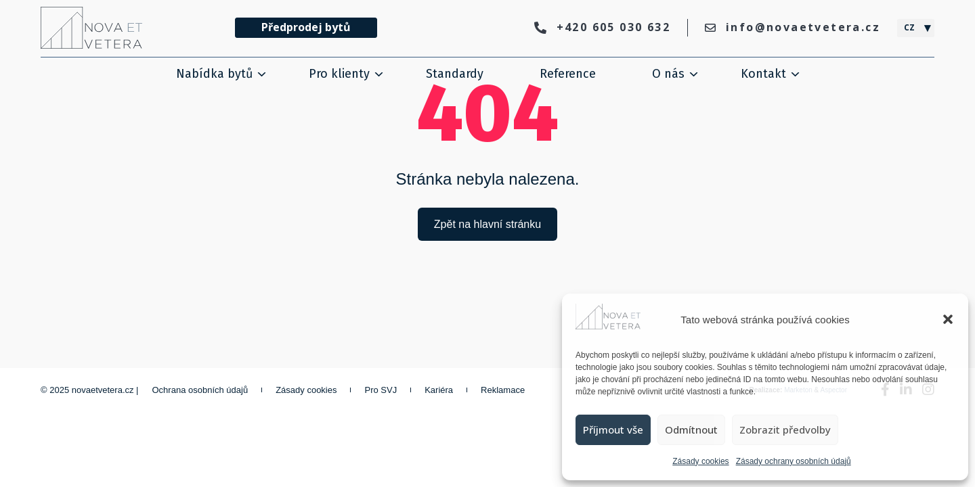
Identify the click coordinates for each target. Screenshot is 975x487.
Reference (568, 73)
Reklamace (503, 390)
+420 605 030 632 (602, 27)
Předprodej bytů (306, 27)
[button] (948, 319)
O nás (668, 73)
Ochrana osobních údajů (200, 390)
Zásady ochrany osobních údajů (793, 461)
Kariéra (439, 390)
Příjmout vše (613, 429)
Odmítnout (691, 429)
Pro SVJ (380, 390)
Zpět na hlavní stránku (487, 224)
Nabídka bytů (214, 73)
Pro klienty (339, 73)
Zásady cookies (700, 461)
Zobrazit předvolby (785, 429)
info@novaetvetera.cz (792, 27)
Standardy (454, 73)
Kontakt (763, 73)
